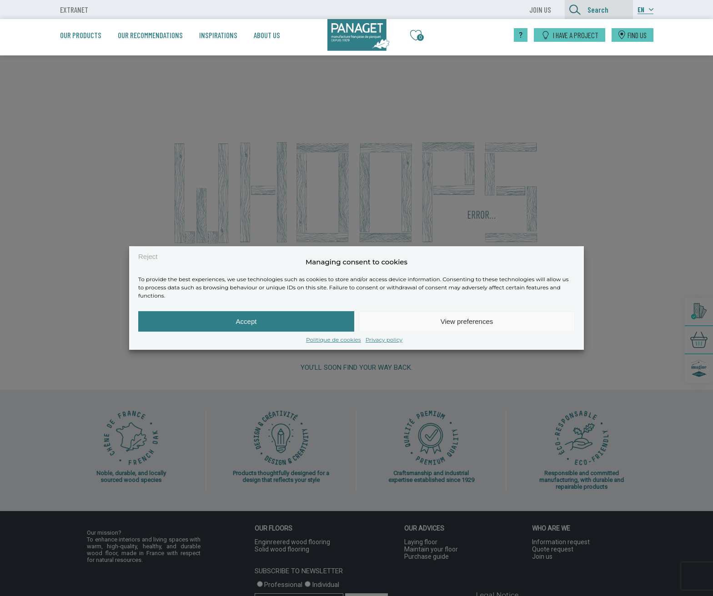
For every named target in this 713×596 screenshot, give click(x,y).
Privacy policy (384, 339)
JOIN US (540, 9)
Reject (148, 256)
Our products (80, 35)
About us (267, 35)
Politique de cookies (333, 339)
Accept (246, 321)
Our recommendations (150, 35)
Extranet (74, 9)
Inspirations (218, 35)
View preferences (467, 321)
